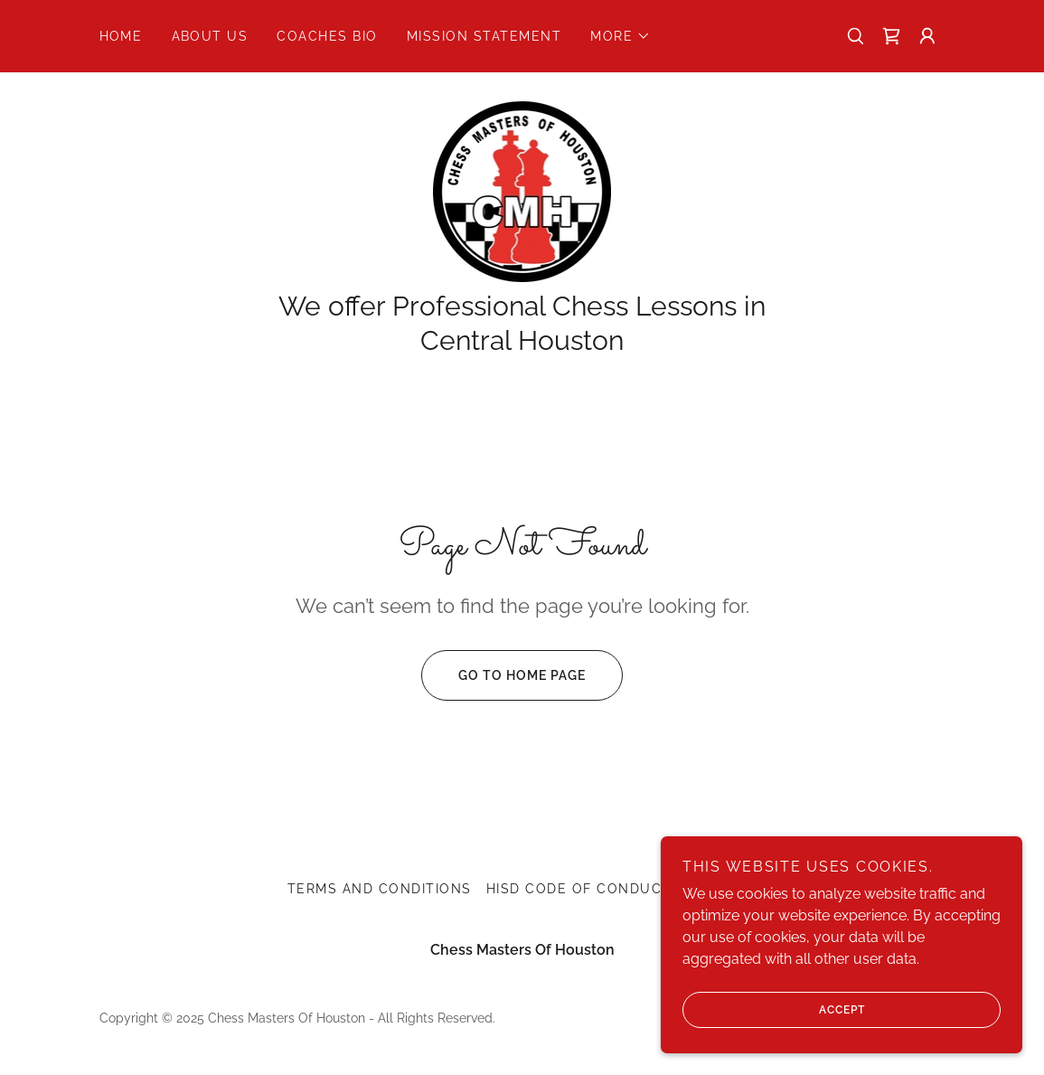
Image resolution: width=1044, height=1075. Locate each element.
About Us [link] (210, 36)
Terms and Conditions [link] (379, 889)
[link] (891, 36)
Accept (773, 1010)
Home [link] (121, 36)
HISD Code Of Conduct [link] (579, 889)
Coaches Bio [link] (327, 36)
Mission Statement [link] (484, 36)
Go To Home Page (503, 675)
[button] (620, 36)
